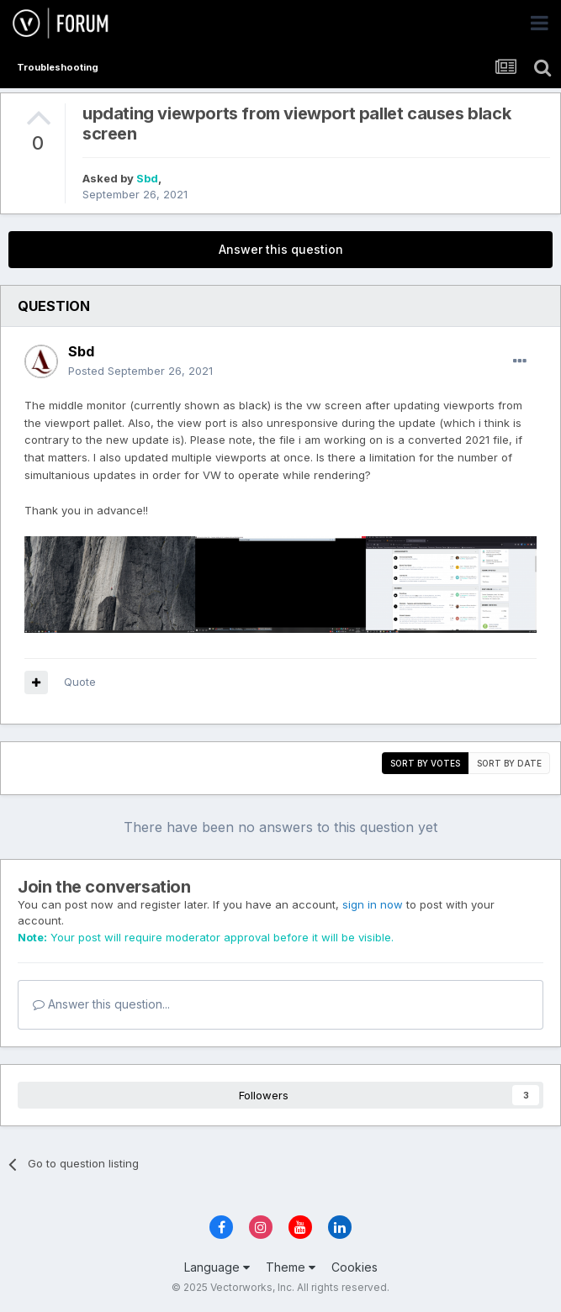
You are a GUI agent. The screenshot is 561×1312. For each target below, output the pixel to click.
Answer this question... (101, 1004)
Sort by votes (425, 763)
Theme (290, 1267)
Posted (140, 370)
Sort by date (509, 763)
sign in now (372, 904)
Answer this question (281, 249)
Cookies (354, 1267)
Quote (80, 681)
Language (217, 1267)
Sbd (147, 178)
